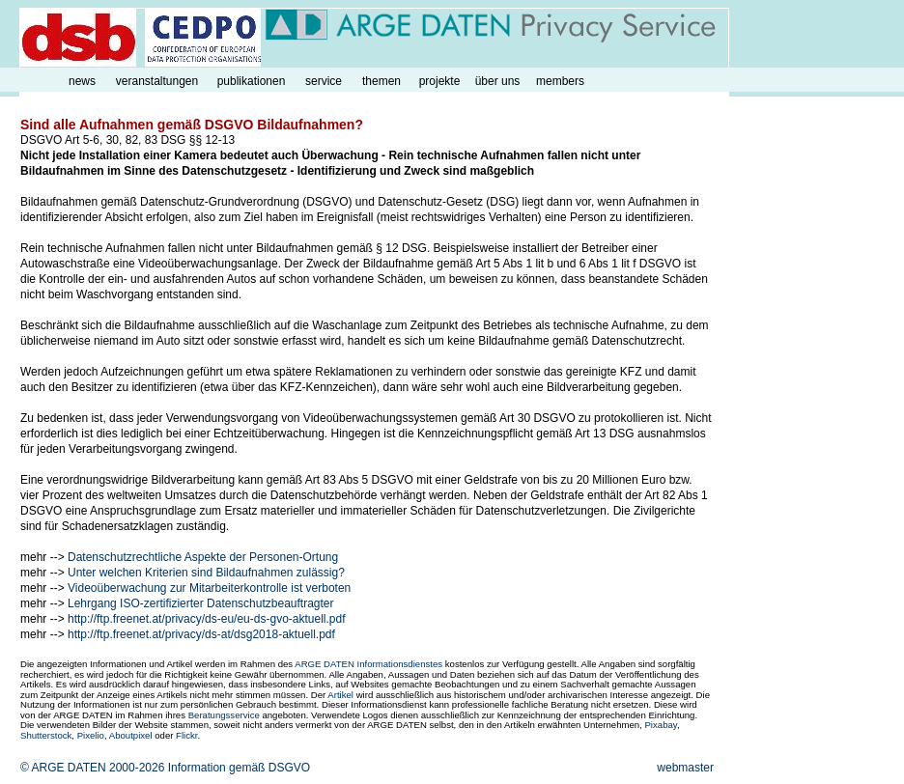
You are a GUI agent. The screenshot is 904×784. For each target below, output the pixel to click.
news (82, 81)
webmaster (685, 767)
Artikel (340, 694)
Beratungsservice (224, 715)
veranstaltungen (157, 81)
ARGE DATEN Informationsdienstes (368, 663)
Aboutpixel (131, 735)
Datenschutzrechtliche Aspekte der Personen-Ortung (203, 557)
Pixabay (660, 724)
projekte (440, 81)
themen (381, 81)
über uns (498, 81)
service (323, 81)
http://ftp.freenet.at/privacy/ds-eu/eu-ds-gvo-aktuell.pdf (206, 619)
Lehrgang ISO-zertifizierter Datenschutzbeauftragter (200, 603)
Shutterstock (45, 735)
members (560, 81)
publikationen (251, 81)
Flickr (186, 735)
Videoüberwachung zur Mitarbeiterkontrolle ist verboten (209, 588)
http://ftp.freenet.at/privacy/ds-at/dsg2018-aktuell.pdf (201, 634)
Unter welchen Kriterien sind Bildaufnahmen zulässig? (206, 572)
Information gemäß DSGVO (239, 767)
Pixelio (90, 735)
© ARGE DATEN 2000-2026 (92, 767)
